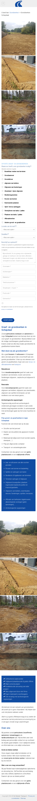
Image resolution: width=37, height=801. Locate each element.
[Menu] (3, 3)
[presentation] (16, 314)
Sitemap (23, 798)
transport (17, 364)
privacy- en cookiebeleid (7, 309)
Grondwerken (14, 13)
